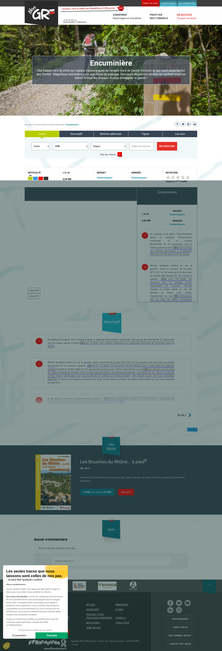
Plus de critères (108, 154)
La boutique (168, 3)
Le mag (119, 609)
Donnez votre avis (64, 561)
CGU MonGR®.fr (132, 641)
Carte (42, 133)
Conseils (120, 618)
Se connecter (187, 3)
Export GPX (34, 290)
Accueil (28, 124)
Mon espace (93, 622)
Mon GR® (42, 14)
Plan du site (103, 641)
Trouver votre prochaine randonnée (48, 124)
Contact (74, 644)
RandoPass (121, 604)
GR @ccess (92, 609)
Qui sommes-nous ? (180, 635)
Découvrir (126, 492)
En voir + (182, 414)
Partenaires (180, 619)
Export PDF (33, 296)
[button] (6, 645)
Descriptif (76, 133)
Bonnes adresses (111, 133)
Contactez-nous (180, 644)
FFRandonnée (91, 641)
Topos (145, 133)
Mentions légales (116, 641)
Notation (172, 172)
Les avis (180, 133)
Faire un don (150, 3)
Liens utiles (180, 627)
